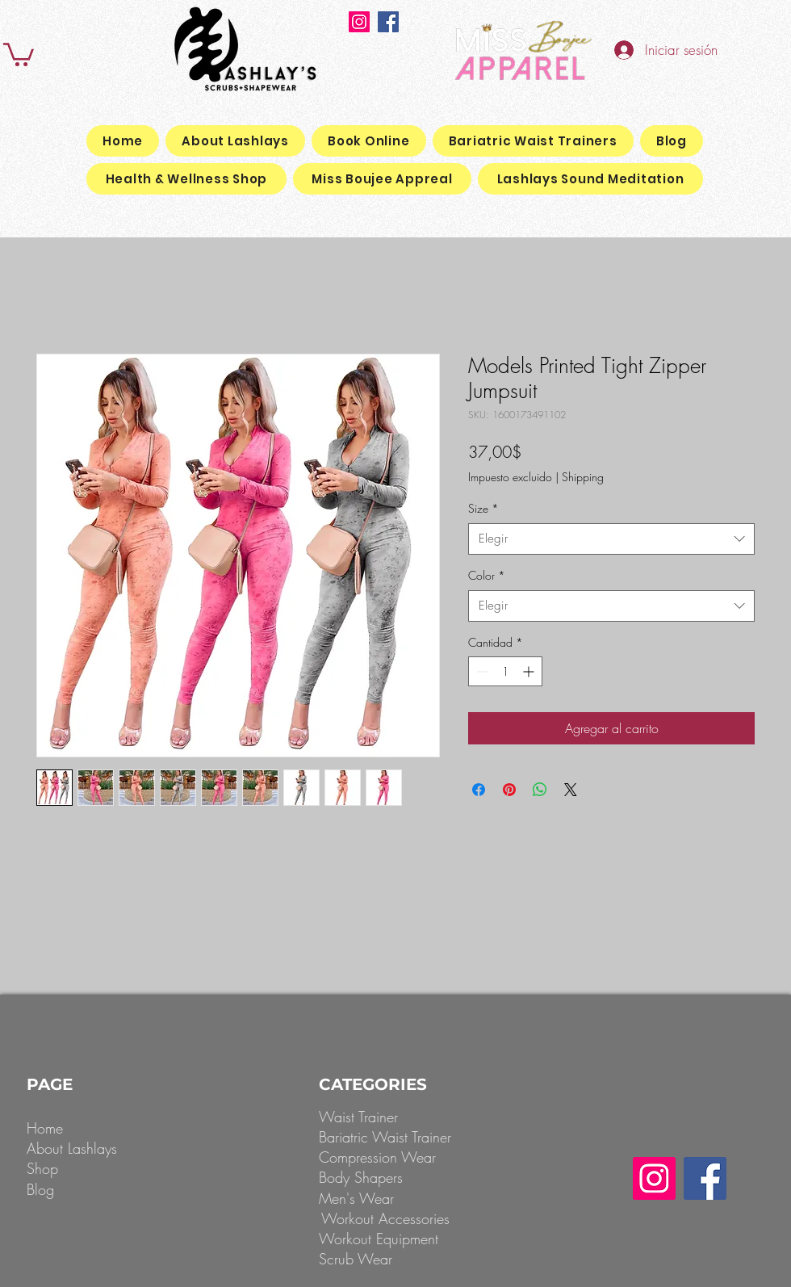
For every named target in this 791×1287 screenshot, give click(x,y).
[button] (18, 53)
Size (483, 508)
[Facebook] (388, 21)
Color (486, 575)
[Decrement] (481, 671)
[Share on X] (570, 789)
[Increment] (530, 671)
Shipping (583, 476)
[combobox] (611, 539)
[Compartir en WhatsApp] (540, 789)
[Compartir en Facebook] (478, 789)
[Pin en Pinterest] (509, 789)
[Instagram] (359, 21)
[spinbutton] (505, 671)
